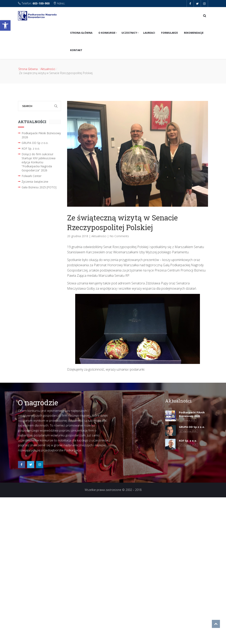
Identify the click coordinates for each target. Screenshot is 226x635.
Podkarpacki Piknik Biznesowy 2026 (41, 135)
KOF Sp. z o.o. (31, 148)
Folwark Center (31, 176)
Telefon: (34, 3)
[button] (5, 25)
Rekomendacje (194, 33)
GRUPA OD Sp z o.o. (35, 143)
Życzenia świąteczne (35, 181)
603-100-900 (41, 3)
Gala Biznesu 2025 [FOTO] (39, 187)
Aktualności (47, 69)
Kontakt (76, 50)
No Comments (119, 236)
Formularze (169, 33)
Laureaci (149, 33)
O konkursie (106, 33)
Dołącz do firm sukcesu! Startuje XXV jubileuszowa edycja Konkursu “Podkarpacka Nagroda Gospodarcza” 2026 (38, 162)
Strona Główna (81, 33)
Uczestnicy (129, 33)
